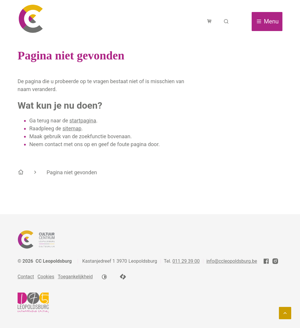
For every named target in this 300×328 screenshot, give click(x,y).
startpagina (82, 120)
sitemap (71, 128)
